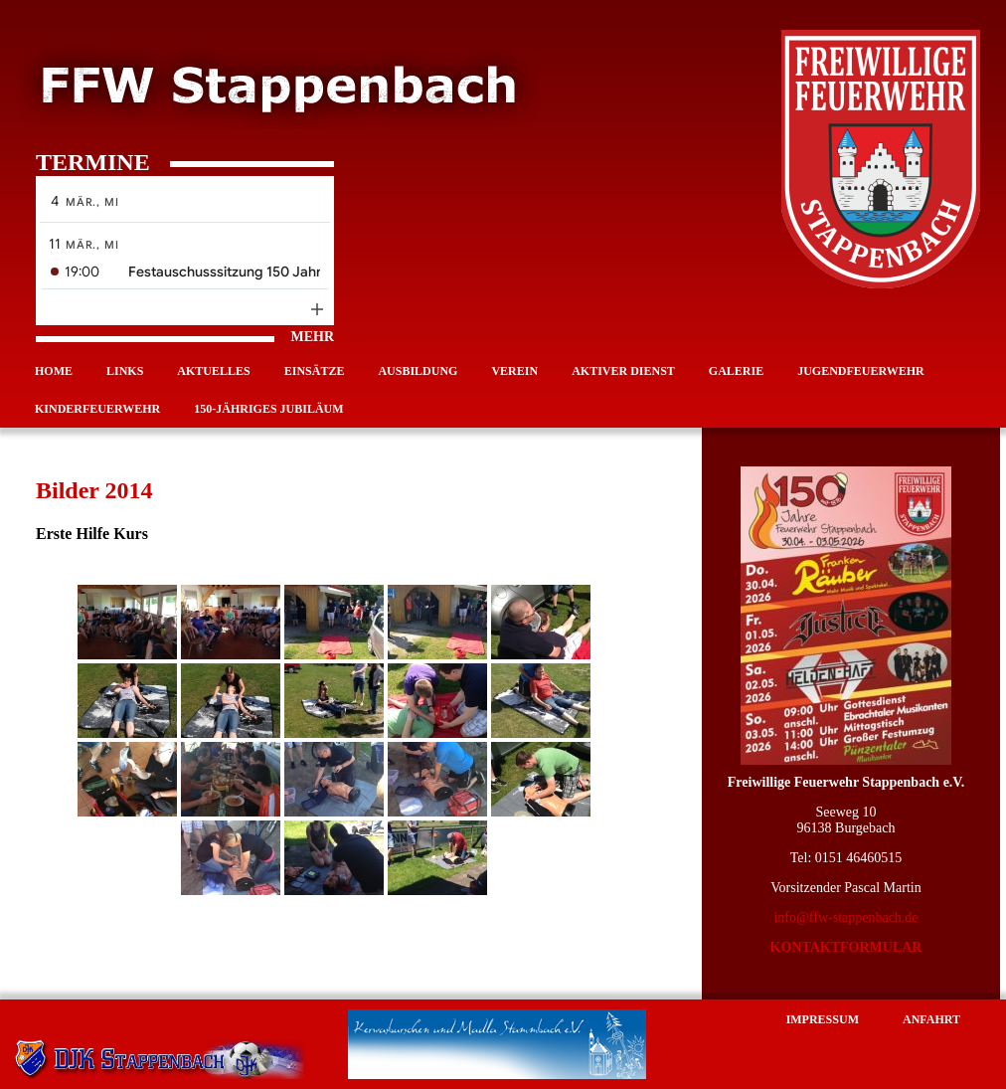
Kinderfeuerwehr (97, 409)
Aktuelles (213, 371)
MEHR (185, 337)
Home (54, 371)
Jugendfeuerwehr (860, 371)
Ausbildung (417, 371)
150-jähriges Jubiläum (268, 409)
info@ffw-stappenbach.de (845, 917)
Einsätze (314, 371)
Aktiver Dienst (623, 371)
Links (124, 371)
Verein (514, 371)
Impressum (822, 1019)
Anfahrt (931, 1019)
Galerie (736, 371)
